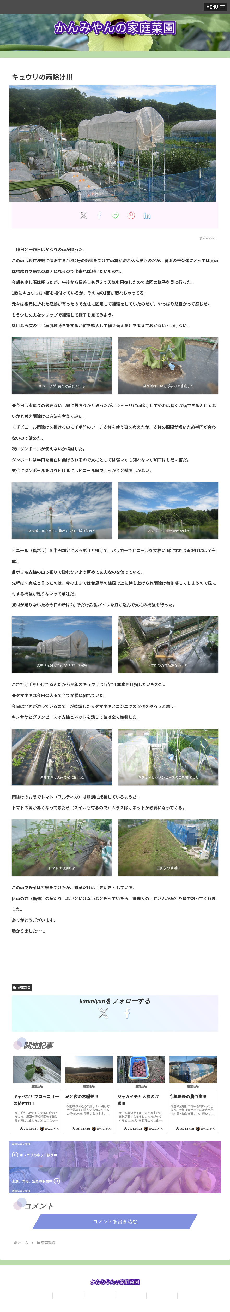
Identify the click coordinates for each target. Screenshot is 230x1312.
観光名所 (162, 1295)
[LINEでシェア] (115, 215)
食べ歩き (131, 1295)
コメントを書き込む (115, 1221)
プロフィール (68, 1295)
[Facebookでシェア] (99, 215)
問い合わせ (99, 1295)
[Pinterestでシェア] (131, 215)
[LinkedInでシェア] (147, 215)
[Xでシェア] (83, 215)
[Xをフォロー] (103, 1013)
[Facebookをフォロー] (127, 1013)
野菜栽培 (21, 987)
